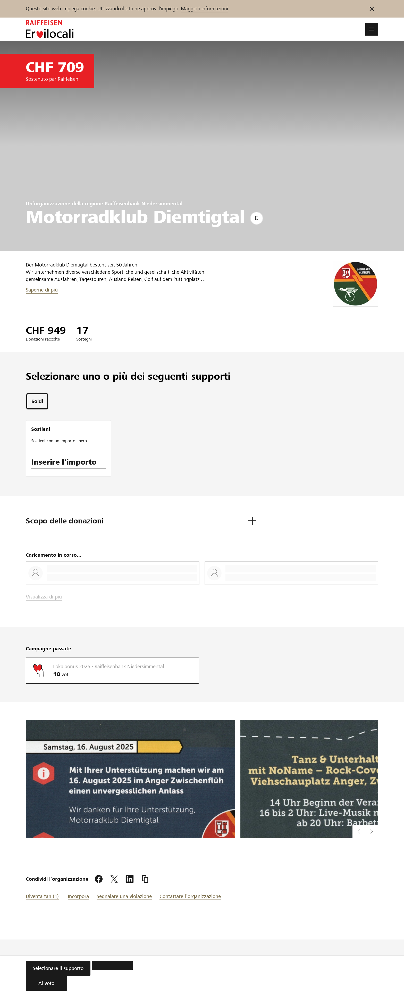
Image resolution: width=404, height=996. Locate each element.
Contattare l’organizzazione (190, 896)
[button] (371, 29)
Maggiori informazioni (204, 9)
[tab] (37, 401)
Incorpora (78, 896)
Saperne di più (42, 290)
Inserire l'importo (64, 462)
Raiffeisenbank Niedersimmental (143, 204)
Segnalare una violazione (124, 896)
